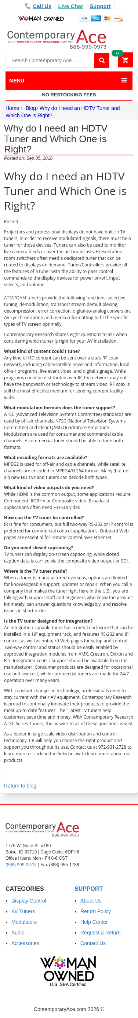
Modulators (24, 922)
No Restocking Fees (69, 94)
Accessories (25, 943)
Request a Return (100, 933)
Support (100, 6)
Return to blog (20, 786)
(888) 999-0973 (21, 864)
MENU (16, 81)
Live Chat (70, 6)
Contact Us (93, 943)
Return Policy (95, 911)
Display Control (28, 901)
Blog (31, 108)
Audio (18, 933)
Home (12, 108)
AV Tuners (23, 911)
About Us (91, 901)
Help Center (94, 922)
